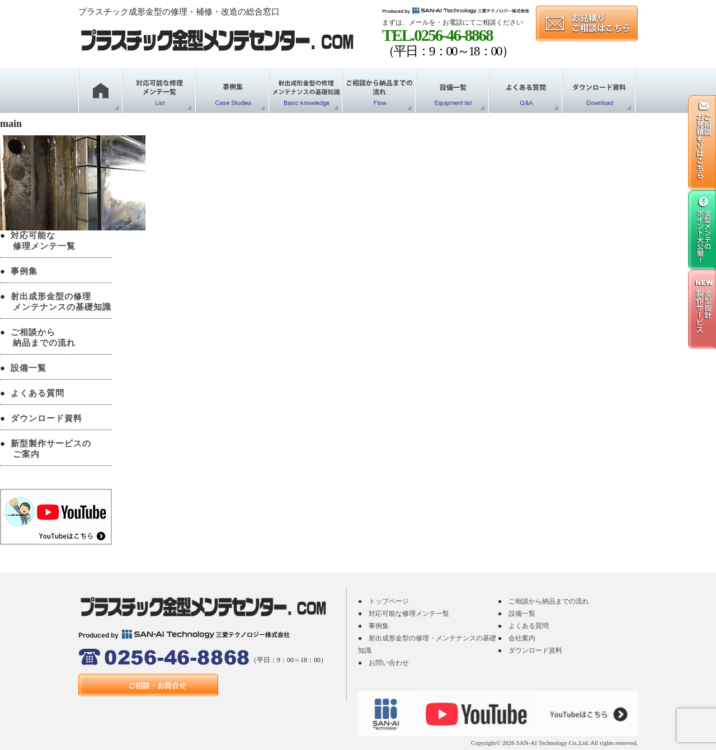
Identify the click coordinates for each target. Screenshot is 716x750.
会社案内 (521, 638)
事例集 (24, 271)
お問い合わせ (389, 663)
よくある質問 (37, 393)
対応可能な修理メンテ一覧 (409, 613)
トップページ (389, 601)
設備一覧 (28, 368)
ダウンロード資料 (46, 418)
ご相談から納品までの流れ (548, 601)
